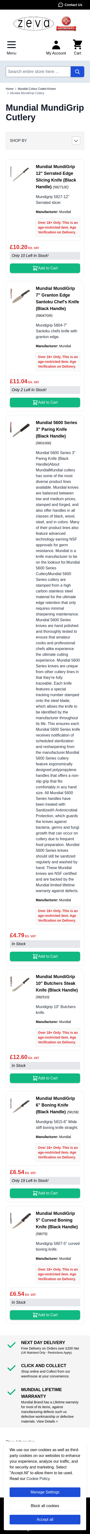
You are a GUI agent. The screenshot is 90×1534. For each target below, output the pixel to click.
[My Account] (56, 47)
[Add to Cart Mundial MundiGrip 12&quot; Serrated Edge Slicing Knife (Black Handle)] (45, 268)
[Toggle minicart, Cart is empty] (77, 47)
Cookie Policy (37, 1479)
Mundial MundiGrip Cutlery (27, 93)
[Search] (77, 71)
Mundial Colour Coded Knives (37, 89)
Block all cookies (45, 1506)
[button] (45, 141)
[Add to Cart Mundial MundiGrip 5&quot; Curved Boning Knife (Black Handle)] (45, 1315)
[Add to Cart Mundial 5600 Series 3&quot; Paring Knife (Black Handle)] (45, 956)
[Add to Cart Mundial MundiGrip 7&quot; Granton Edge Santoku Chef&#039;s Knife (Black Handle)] (45, 402)
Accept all (45, 1519)
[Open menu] (11, 47)
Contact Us (70, 5)
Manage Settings (44, 1492)
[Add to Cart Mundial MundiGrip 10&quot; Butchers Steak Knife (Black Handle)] (45, 1078)
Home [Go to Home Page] (9, 89)
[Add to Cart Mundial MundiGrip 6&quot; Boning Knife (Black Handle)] (45, 1193)
